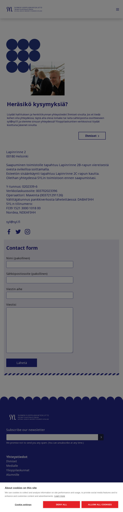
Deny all (61, 504)
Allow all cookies (100, 504)
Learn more (59, 496)
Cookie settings (23, 504)
